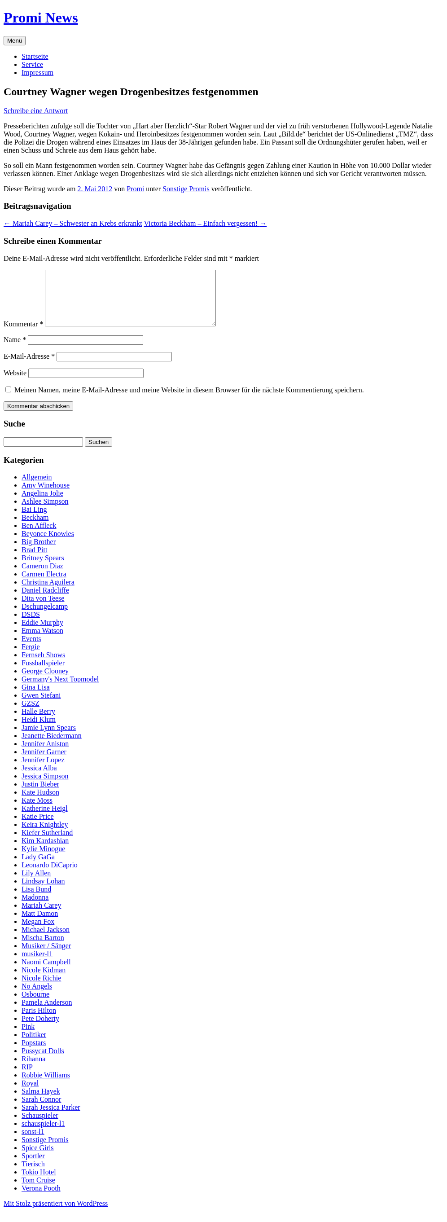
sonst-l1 (33, 1142)
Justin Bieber (40, 795)
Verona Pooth (41, 1199)
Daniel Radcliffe (45, 601)
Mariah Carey (41, 916)
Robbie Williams (46, 1086)
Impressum (37, 72)
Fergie (31, 657)
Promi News (41, 17)
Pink (28, 1037)
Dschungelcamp (45, 617)
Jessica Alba (39, 778)
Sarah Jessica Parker (51, 1118)
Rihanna (33, 1069)
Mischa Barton (43, 948)
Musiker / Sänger (46, 956)
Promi (135, 189)
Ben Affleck (39, 536)
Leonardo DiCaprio (50, 875)
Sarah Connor (41, 1110)
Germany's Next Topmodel (60, 690)
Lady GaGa (38, 867)
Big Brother (39, 552)
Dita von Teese (43, 609)
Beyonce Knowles (48, 544)
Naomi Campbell (46, 972)
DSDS (31, 625)
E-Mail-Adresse (29, 367)
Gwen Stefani (41, 706)
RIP (27, 1077)
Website (15, 383)
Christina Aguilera (48, 593)
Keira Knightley (45, 835)
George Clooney (45, 682)
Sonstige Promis (185, 189)
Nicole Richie (41, 989)
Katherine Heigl (45, 819)
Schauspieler (40, 1126)
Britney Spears (43, 568)
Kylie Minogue (43, 859)
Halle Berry (38, 722)
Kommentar (23, 334)
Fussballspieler (43, 673)
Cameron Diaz (42, 576)
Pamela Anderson (47, 1013)
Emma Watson (42, 641)
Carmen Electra (44, 585)
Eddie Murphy (42, 633)
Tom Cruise (38, 1191)
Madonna (35, 908)
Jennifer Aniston (45, 754)
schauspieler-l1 (43, 1134)
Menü (14, 40)
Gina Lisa (36, 698)
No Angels (37, 997)
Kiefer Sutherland (47, 843)
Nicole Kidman (44, 981)
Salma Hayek (41, 1102)
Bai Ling (34, 520)
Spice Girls (38, 1158)
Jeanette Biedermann (52, 746)
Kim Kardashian (45, 851)
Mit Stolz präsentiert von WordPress (56, 1214)
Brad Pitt (34, 560)
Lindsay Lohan (43, 892)
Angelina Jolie (42, 504)
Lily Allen (36, 884)
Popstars (34, 1053)
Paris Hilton (39, 1021)
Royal (30, 1094)
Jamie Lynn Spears (49, 738)
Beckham (35, 528)
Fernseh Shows (43, 665)
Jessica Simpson (45, 787)
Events (31, 649)
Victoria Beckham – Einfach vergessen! (205, 223)
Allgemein (37, 488)
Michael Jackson (46, 940)
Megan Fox (38, 932)
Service (32, 64)
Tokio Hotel (39, 1183)
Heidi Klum (39, 730)
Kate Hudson (40, 803)
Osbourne (35, 1005)
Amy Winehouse (46, 496)
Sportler (33, 1166)
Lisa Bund (36, 900)
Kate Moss (37, 811)
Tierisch (33, 1174)
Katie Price (38, 827)
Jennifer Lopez (43, 770)
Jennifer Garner (44, 762)
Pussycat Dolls (43, 1061)
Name (15, 350)
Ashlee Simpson (45, 512)
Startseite (35, 56)
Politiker (34, 1045)
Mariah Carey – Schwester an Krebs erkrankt (73, 223)
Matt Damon (40, 924)
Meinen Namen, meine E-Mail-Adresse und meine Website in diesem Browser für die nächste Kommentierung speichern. (189, 400)
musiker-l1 (37, 964)
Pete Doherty (40, 1029)
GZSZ (30, 714)
